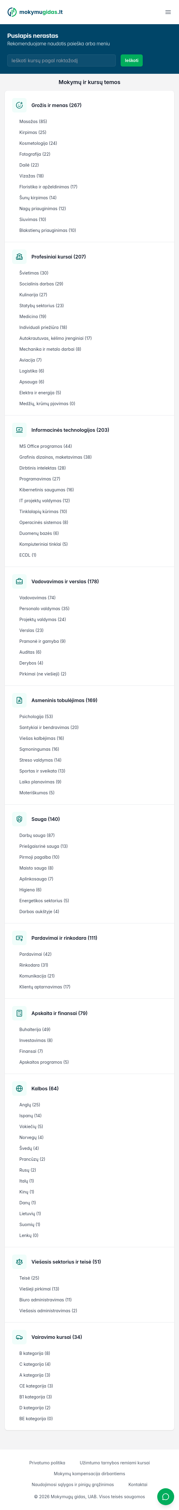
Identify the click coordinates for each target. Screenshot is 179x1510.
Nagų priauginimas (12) (42, 208)
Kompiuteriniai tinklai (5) (43, 544)
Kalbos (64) (45, 1088)
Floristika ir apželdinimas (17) (48, 186)
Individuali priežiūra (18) (43, 327)
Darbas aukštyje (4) (39, 911)
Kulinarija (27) (33, 294)
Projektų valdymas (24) (42, 619)
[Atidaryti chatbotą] (165, 1496)
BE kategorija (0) (36, 1418)
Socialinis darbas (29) (41, 283)
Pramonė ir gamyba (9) (42, 641)
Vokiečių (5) (31, 1126)
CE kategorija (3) (36, 1385)
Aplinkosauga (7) (36, 878)
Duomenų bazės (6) (39, 533)
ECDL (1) (28, 555)
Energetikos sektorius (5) (44, 900)
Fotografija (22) (34, 154)
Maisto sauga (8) (36, 868)
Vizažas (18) (31, 175)
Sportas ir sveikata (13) (42, 770)
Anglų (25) (29, 1104)
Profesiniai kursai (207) (58, 257)
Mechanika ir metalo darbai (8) (50, 349)
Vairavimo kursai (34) (56, 1337)
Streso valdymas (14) (40, 760)
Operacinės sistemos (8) (43, 522)
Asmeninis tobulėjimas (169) (64, 700)
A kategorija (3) (34, 1375)
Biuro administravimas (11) (45, 1299)
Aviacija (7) (30, 360)
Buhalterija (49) (34, 1029)
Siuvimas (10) (32, 219)
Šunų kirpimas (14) (38, 197)
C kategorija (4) (35, 1364)
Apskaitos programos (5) (44, 1062)
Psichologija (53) (36, 716)
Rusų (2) (27, 1170)
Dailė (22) (29, 165)
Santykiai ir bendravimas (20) (49, 727)
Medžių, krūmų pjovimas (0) (47, 403)
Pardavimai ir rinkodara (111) (64, 938)
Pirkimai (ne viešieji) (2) (43, 673)
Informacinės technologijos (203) (70, 430)
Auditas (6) (30, 652)
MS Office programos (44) (45, 446)
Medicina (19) (33, 316)
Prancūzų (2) (32, 1159)
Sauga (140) (45, 819)
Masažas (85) (33, 121)
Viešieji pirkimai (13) (39, 1288)
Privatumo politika (47, 1462)
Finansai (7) (31, 1051)
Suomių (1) (29, 1224)
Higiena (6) (30, 889)
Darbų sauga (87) (37, 835)
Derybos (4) (31, 663)
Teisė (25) (29, 1278)
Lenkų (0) (28, 1235)
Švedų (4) (29, 1148)
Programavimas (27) (39, 478)
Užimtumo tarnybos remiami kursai (115, 1462)
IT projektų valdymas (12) (44, 500)
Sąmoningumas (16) (39, 749)
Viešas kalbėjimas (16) (41, 738)
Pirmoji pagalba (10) (39, 857)
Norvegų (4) (31, 1137)
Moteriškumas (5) (37, 792)
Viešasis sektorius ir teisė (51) (66, 1262)
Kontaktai (138, 1484)
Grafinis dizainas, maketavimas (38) (55, 457)
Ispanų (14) (30, 1115)
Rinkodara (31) (33, 965)
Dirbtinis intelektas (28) (42, 467)
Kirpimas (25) (33, 132)
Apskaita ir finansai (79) (59, 1013)
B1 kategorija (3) (35, 1396)
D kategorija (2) (34, 1407)
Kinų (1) (26, 1191)
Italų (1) (26, 1180)
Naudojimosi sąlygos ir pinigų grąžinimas (73, 1484)
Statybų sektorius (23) (41, 305)
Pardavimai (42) (35, 954)
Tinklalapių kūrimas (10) (43, 511)
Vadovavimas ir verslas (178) (65, 581)
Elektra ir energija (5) (40, 392)
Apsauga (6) (31, 381)
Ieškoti (131, 60)
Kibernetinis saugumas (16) (46, 489)
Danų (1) (27, 1202)
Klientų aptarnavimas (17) (44, 986)
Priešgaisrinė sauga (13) (43, 846)
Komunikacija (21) (37, 975)
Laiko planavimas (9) (40, 781)
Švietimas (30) (33, 272)
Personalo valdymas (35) (44, 608)
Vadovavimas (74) (37, 597)
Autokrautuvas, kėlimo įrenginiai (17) (55, 338)
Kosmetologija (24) (38, 143)
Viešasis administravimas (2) (48, 1310)
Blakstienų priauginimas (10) (47, 230)
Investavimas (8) (36, 1040)
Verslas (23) (31, 630)
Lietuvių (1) (30, 1213)
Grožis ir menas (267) (56, 105)
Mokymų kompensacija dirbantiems (89, 1473)
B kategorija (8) (34, 1353)
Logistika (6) (31, 370)
